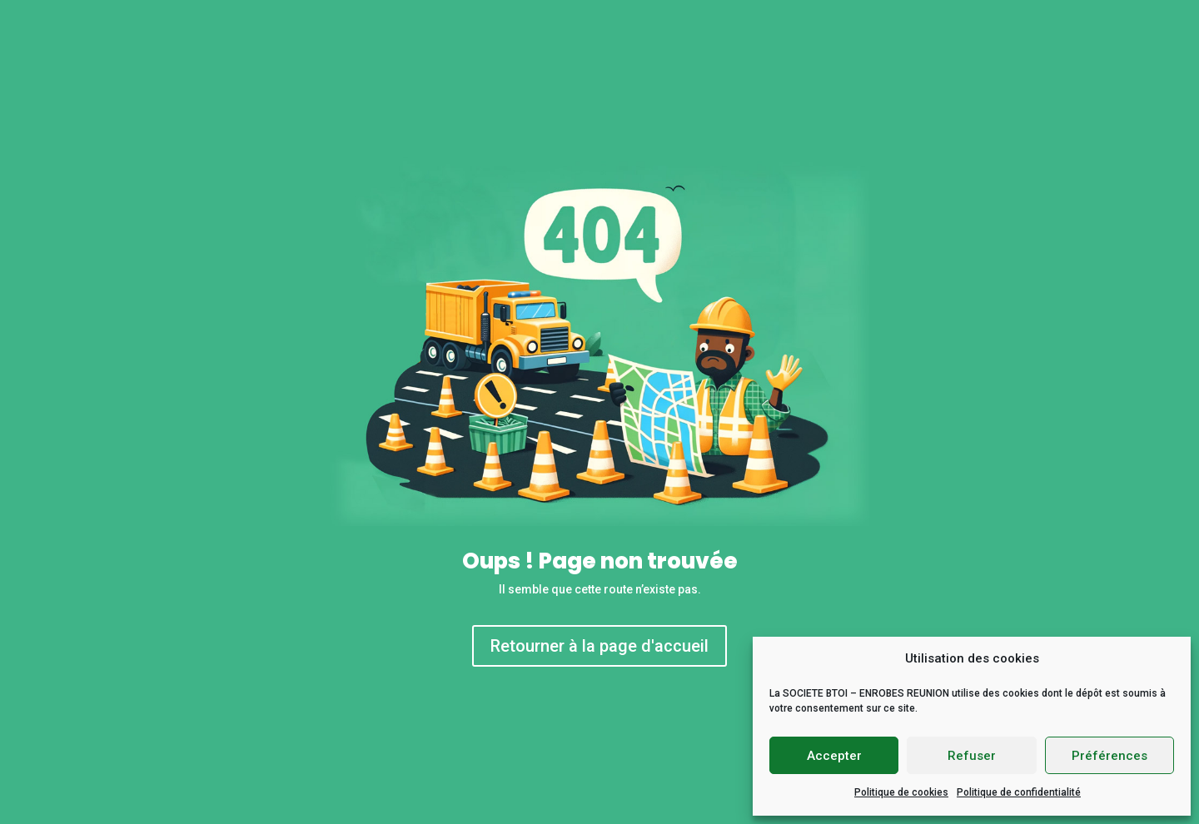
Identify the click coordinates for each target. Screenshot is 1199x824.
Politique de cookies (901, 792)
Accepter (834, 755)
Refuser (972, 755)
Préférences (1109, 755)
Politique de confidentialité (1019, 792)
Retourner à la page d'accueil (599, 646)
